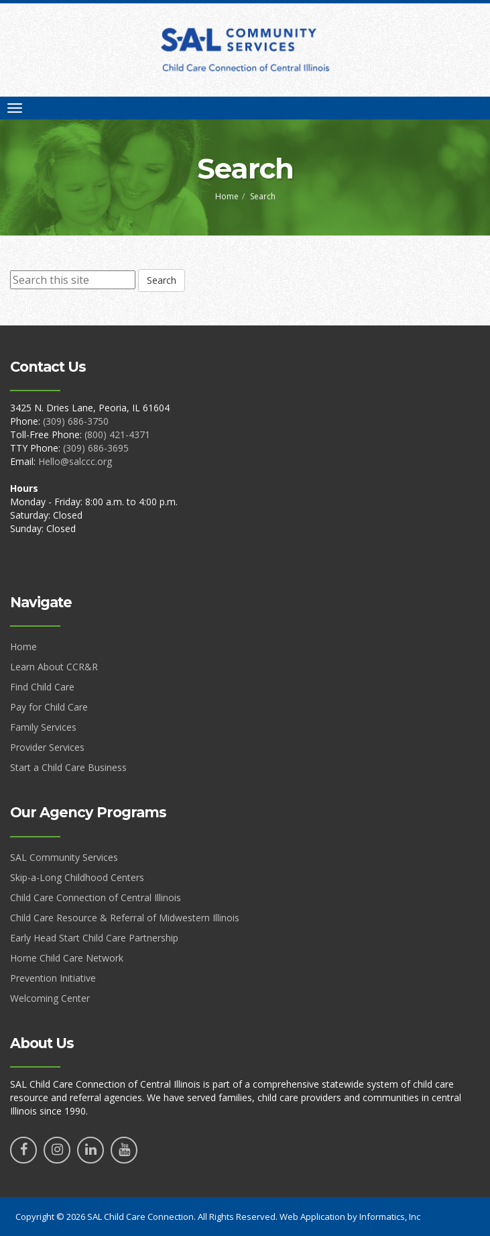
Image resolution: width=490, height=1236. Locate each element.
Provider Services (47, 747)
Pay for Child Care (49, 707)
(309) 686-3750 (76, 421)
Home (227, 196)
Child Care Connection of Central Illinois (95, 897)
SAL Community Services (64, 857)
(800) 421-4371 (117, 434)
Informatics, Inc (389, 1217)
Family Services (43, 727)
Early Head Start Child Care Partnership (94, 937)
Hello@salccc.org (75, 461)
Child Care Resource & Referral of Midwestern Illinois (124, 917)
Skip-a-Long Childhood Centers (77, 877)
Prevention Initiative (53, 978)
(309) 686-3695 (96, 448)
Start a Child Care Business (68, 767)
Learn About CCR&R (54, 666)
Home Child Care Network (66, 957)
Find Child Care (42, 686)
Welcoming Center (50, 998)
